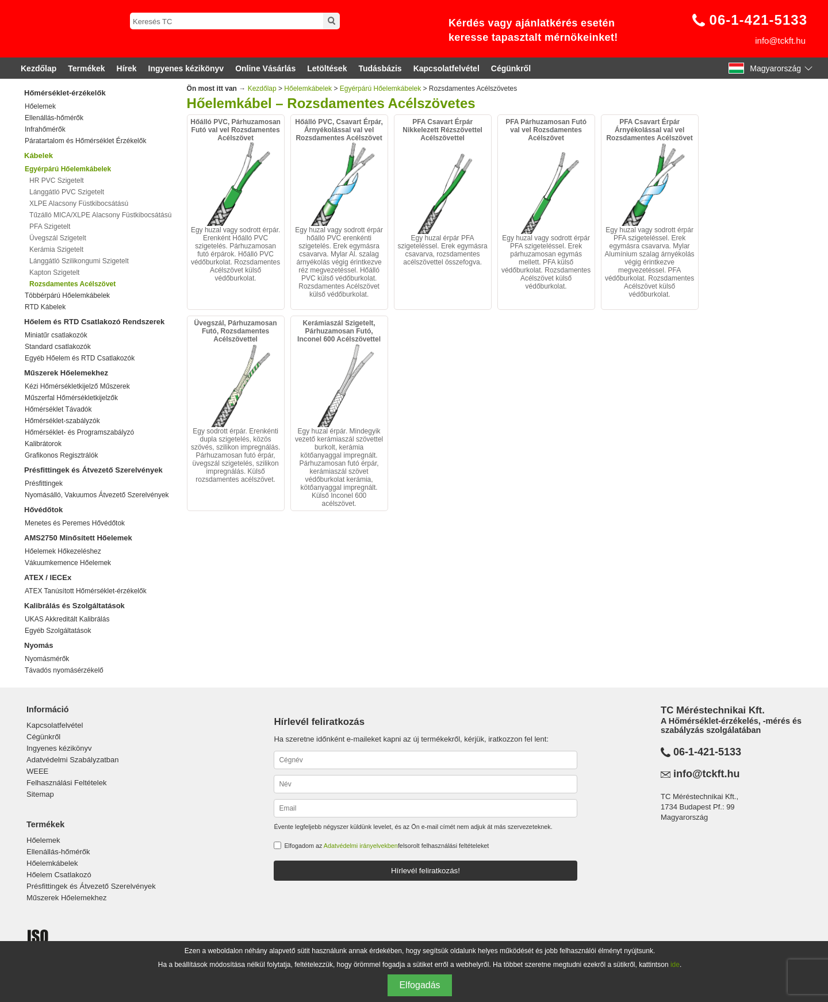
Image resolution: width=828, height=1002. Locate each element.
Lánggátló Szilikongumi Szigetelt (79, 261)
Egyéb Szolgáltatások (58, 631)
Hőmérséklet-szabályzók (62, 421)
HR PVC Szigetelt (56, 180)
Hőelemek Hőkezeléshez (63, 551)
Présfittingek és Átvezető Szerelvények (93, 470)
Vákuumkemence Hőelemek (68, 563)
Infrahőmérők (45, 129)
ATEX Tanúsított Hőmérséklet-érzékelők (86, 591)
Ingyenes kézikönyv (186, 68)
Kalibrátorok (43, 444)
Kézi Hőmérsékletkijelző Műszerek (77, 386)
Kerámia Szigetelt (56, 249)
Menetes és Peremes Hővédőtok (75, 523)
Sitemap (40, 794)
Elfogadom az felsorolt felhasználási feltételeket (386, 845)
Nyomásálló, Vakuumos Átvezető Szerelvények (97, 495)
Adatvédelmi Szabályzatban (72, 759)
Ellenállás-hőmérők (54, 118)
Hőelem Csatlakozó (58, 874)
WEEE (37, 771)
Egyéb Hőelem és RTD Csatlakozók (80, 358)
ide (675, 965)
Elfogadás (419, 985)
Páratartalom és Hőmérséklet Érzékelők (85, 141)
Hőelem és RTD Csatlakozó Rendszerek (94, 321)
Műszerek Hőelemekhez (66, 372)
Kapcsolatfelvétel (446, 68)
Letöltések (327, 68)
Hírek (127, 68)
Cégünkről (511, 68)
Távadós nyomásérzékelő (64, 670)
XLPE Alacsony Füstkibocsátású (78, 203)
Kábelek (38, 155)
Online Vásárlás (265, 68)
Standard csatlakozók (58, 347)
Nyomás (38, 645)
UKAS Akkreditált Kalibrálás (67, 619)
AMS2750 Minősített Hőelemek (78, 537)
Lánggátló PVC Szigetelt (66, 192)
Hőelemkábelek (308, 89)
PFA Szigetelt (49, 226)
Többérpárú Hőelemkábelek (67, 295)
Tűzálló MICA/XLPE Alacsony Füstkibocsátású (100, 215)
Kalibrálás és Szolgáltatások (74, 605)
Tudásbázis (379, 68)
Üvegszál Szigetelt (57, 238)
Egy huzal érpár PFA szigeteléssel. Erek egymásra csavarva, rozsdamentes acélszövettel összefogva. (442, 192)
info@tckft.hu (780, 40)
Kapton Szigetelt (54, 272)
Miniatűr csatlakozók (56, 335)
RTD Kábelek (45, 307)
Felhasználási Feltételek (66, 782)
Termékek (86, 68)
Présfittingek (44, 483)
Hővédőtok (43, 509)
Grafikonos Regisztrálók (61, 455)
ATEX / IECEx (47, 577)
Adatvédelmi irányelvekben (361, 845)
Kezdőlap (38, 68)
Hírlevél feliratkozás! (425, 870)
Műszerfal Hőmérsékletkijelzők (71, 398)
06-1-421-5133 (758, 20)
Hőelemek (40, 106)
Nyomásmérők (47, 659)
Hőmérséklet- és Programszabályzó (79, 432)
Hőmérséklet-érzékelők (65, 93)
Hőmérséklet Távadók (58, 409)
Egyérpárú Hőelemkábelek (380, 89)
